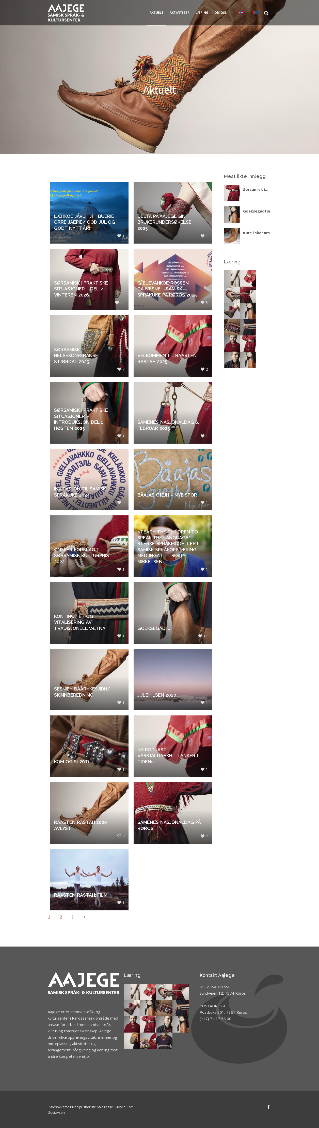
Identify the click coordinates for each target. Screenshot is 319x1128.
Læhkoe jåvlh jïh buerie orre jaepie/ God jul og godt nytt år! (84, 222)
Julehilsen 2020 (156, 695)
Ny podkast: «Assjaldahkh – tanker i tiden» (167, 755)
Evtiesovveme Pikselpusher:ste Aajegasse (80, 1107)
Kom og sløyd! (72, 761)
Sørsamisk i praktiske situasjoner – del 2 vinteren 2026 (81, 289)
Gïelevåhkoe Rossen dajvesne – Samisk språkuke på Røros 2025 (167, 289)
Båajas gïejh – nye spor (167, 495)
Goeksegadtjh (155, 628)
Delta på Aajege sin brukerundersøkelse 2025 (164, 222)
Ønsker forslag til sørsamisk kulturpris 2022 (81, 555)
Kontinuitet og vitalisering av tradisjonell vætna (79, 622)
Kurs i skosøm (256, 232)
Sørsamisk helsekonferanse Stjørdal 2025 (76, 355)
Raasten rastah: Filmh (82, 895)
